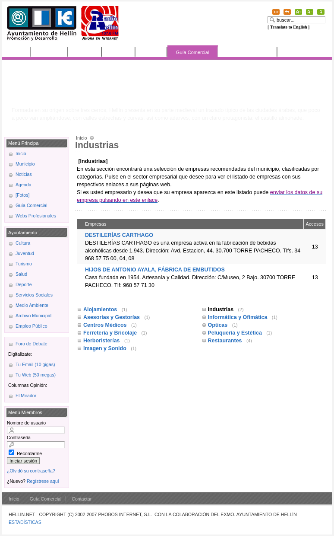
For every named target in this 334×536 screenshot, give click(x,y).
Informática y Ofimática (238, 317)
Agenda (118, 51)
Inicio (16, 51)
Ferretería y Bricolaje (111, 333)
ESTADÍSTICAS (25, 522)
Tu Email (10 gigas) (35, 364)
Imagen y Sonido (105, 348)
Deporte (24, 284)
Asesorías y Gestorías (112, 317)
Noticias (84, 51)
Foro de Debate (31, 343)
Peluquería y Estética (236, 333)
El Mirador (26, 395)
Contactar (81, 498)
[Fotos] (151, 51)
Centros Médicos (105, 325)
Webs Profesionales (248, 51)
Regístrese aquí (43, 481)
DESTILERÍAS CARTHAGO (119, 235)
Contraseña (19, 437)
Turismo (24, 263)
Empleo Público (31, 326)
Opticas (218, 325)
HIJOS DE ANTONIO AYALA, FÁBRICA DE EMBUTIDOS (155, 270)
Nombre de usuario (26, 422)
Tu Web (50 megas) (36, 374)
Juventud (25, 253)
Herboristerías (102, 341)
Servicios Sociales (34, 294)
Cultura (23, 243)
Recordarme (29, 453)
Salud (21, 274)
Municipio (49, 51)
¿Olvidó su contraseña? (31, 470)
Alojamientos (101, 309)
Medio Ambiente (32, 305)
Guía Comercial (192, 52)
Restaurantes (225, 341)
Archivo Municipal (33, 315)
